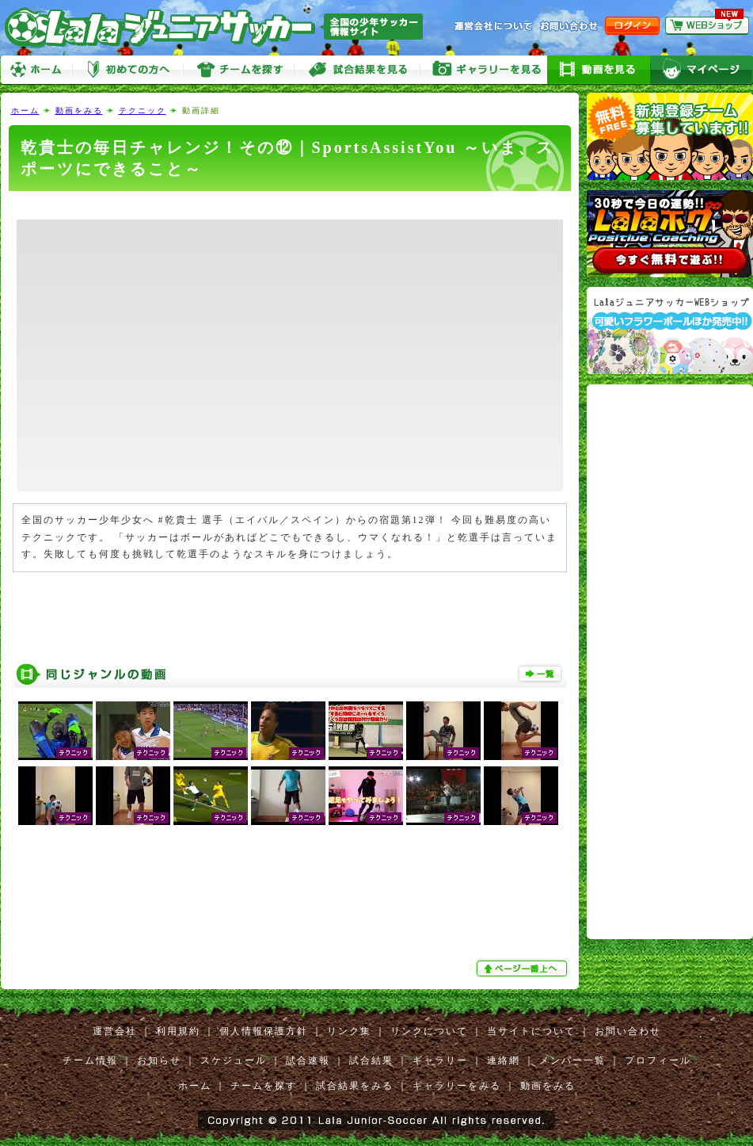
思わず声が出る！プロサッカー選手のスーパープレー (55, 730)
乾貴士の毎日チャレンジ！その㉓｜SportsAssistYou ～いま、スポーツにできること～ (288, 795)
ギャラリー (440, 1060)
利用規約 (178, 1031)
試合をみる (357, 70)
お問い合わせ (628, 1031)
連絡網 (503, 1060)
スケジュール (233, 1060)
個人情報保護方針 (263, 1031)
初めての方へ (127, 70)
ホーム (36, 70)
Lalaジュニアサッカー (220, 27)
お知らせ (159, 1060)
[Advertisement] (290, 206)
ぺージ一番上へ (523, 968)
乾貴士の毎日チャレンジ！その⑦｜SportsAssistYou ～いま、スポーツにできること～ (521, 795)
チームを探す (238, 70)
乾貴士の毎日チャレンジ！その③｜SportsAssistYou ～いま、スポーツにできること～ (443, 730)
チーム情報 (90, 1060)
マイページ (701, 70)
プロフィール (658, 1060)
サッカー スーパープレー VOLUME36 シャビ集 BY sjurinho (210, 730)
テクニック (142, 110)
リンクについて (429, 1031)
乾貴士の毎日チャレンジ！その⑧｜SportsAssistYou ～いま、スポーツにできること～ (55, 795)
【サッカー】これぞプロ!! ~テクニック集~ (210, 795)
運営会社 (115, 1031)
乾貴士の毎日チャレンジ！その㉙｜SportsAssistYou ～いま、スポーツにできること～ (521, 730)
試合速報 (308, 1060)
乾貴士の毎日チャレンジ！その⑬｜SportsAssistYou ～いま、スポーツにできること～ (133, 795)
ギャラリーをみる (483, 70)
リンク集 (349, 1031)
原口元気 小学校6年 (133, 730)
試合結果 (371, 1060)
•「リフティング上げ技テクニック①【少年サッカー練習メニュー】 (366, 730)
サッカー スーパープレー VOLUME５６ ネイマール (288, 730)
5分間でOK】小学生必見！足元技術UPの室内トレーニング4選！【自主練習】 (366, 795)
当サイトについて (531, 1031)
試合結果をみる (355, 1085)
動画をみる (598, 70)
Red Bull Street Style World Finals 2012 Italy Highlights (443, 795)
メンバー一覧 (572, 1060)
